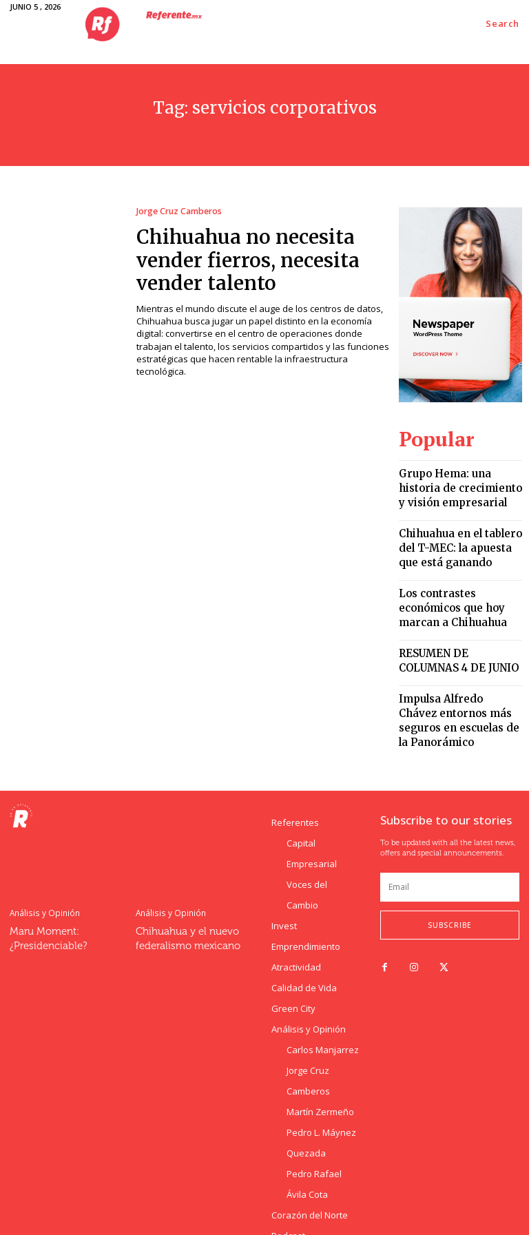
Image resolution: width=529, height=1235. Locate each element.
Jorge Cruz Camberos (178, 211)
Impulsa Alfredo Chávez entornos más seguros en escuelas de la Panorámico (457, 672)
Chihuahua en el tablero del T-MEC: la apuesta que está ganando (458, 530)
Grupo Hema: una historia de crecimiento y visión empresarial (454, 479)
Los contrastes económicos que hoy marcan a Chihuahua (458, 582)
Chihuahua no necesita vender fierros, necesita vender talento (260, 255)
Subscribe (449, 866)
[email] (449, 828)
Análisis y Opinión (42, 854)
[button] (502, 23)
